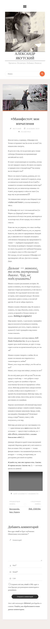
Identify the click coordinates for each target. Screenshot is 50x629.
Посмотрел (26, 131)
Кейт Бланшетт (20, 494)
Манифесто (33, 494)
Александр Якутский (25, 56)
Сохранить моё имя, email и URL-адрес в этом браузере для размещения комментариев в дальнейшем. (23, 587)
